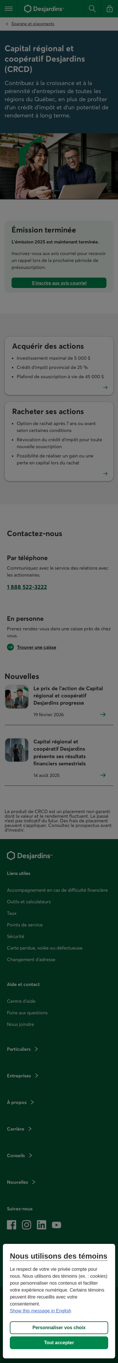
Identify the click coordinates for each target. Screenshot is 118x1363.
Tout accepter (59, 1342)
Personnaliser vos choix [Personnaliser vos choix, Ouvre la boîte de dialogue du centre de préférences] (58, 1327)
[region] (59, 1301)
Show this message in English (40, 1310)
